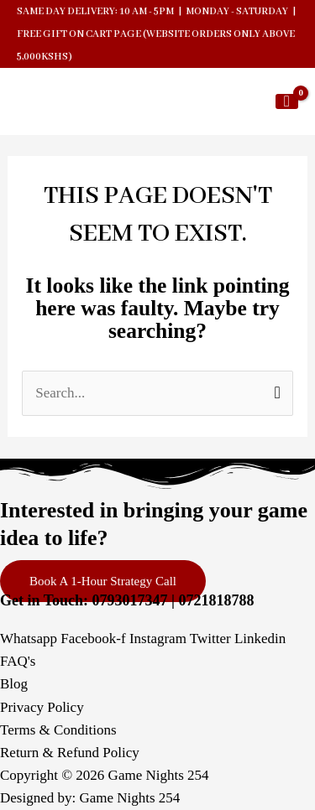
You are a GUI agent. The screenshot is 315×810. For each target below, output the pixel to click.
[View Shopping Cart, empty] (287, 102)
